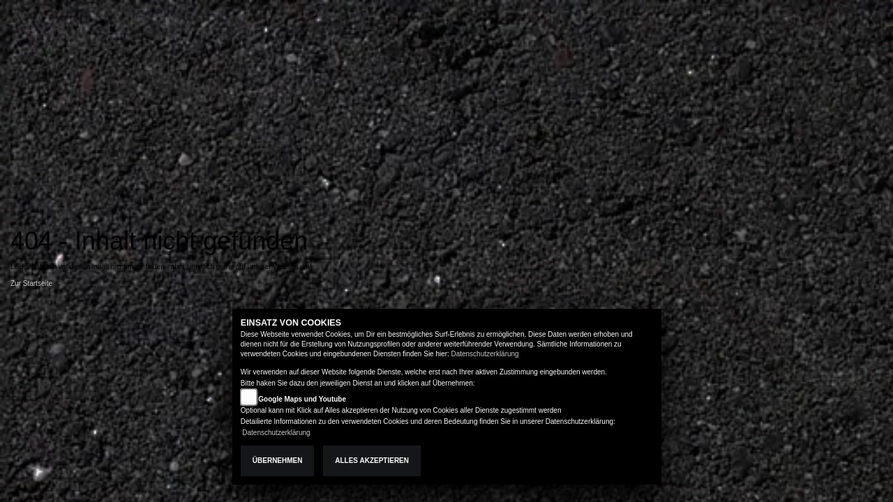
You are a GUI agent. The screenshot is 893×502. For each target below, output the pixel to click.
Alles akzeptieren (372, 460)
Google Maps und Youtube (302, 399)
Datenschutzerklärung (484, 354)
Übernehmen (278, 460)
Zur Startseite (31, 283)
